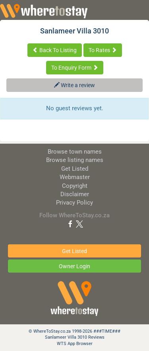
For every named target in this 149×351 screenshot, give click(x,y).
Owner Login (74, 266)
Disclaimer (74, 194)
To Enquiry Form (74, 67)
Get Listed (74, 168)
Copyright (74, 185)
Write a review (74, 85)
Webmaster (75, 177)
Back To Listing (55, 50)
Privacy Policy (74, 202)
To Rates (103, 50)
